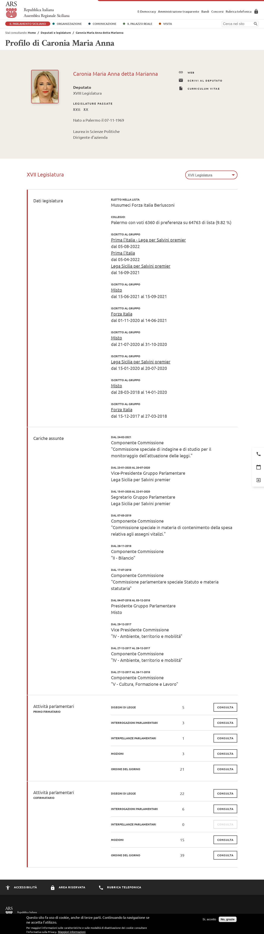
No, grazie (228, 920)
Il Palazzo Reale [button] (139, 24)
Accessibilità (21, 887)
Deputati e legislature (56, 32)
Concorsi (217, 11)
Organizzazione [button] (69, 24)
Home (32, 32)
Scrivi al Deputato (200, 80)
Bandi (205, 11)
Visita (167, 24)
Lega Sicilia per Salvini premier (140, 265)
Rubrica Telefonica (119, 887)
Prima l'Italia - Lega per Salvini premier (148, 239)
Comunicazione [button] (104, 24)
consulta (225, 707)
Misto (116, 289)
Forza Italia (121, 313)
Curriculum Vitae (199, 88)
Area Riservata (256, 11)
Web (186, 72)
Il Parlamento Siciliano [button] (28, 24)
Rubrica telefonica (238, 11)
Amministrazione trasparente (178, 11)
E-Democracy (147, 11)
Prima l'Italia (123, 252)
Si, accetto (209, 920)
